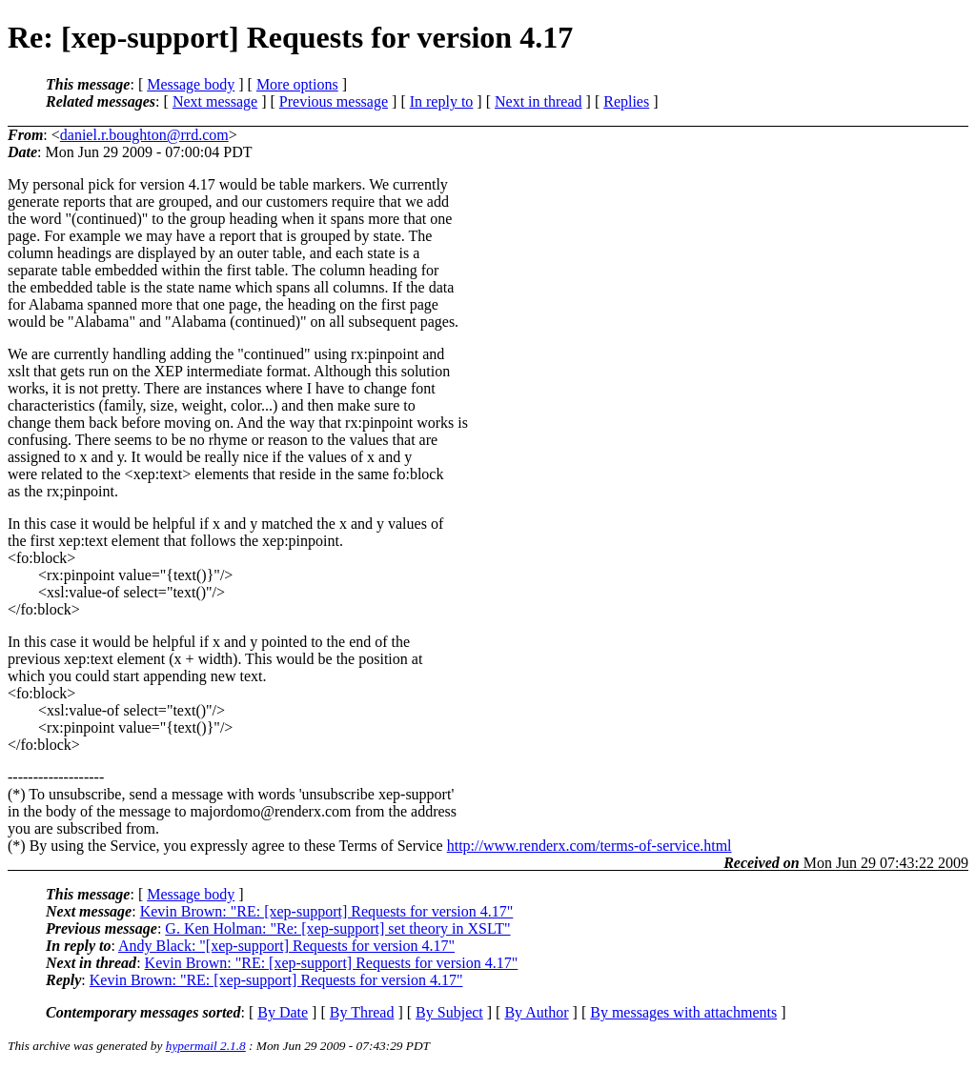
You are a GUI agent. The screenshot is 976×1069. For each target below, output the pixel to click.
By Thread (362, 1012)
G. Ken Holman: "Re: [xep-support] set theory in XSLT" (337, 928)
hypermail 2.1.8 (206, 1046)
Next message (215, 101)
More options (297, 84)
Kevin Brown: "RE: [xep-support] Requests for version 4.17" (327, 911)
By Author (536, 1012)
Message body (190, 84)
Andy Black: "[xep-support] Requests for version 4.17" (286, 946)
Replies (626, 101)
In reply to (442, 101)
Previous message (333, 101)
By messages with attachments (683, 1012)
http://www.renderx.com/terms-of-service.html (589, 845)
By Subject (449, 1012)
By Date (282, 1012)
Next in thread (538, 101)
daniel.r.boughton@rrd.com (144, 135)
